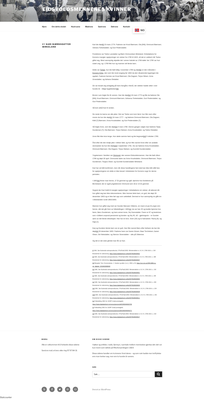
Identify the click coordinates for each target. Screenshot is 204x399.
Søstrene (102, 26)
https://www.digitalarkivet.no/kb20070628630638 (125, 291)
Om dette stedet (59, 26)
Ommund (116, 155)
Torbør (102, 70)
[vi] (116, 127)
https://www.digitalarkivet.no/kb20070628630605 (125, 279)
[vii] (144, 136)
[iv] (129, 95)
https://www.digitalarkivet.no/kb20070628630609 (125, 285)
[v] (111, 117)
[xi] (97, 231)
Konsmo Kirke (97, 73)
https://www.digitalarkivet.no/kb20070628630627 (125, 317)
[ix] (98, 181)
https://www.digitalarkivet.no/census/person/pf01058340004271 (112, 310)
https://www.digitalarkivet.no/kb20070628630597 (125, 260)
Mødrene (89, 26)
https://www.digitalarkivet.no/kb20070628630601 (125, 272)
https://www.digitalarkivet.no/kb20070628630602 (125, 253)
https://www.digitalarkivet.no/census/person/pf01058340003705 (112, 304)
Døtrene (114, 26)
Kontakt (126, 26)
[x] (130, 209)
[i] (103, 45)
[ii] (140, 70)
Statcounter (6, 397)
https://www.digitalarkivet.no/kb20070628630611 (125, 298)
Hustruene (75, 26)
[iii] (117, 89)
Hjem (44, 26)
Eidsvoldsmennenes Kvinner (86, 9)
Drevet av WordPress (101, 389)
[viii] (115, 146)
